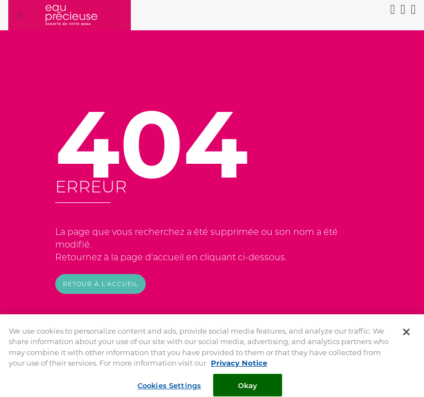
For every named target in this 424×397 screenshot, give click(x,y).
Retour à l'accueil (100, 284)
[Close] (406, 335)
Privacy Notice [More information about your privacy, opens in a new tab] (239, 366)
